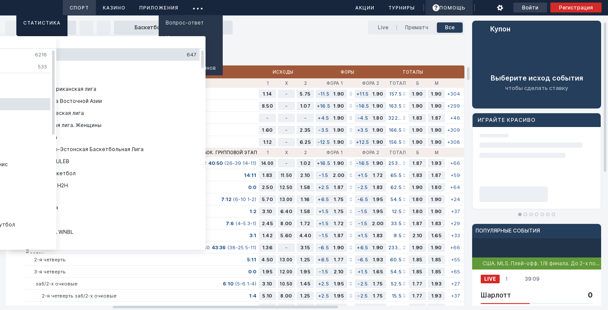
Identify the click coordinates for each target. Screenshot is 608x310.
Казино (114, 8)
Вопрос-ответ (185, 22)
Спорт (79, 8)
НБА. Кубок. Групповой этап (221, 152)
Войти (530, 7)
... (198, 6)
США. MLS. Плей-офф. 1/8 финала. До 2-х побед (543, 263)
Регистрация (576, 7)
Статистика (42, 23)
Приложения (158, 8)
